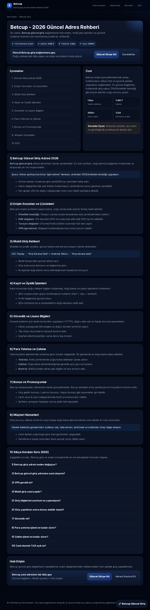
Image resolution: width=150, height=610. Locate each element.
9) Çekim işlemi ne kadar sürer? (30, 536)
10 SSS (16, 143)
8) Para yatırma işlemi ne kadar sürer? (34, 527)
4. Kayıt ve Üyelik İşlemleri (26, 102)
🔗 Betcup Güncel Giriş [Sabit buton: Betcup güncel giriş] (131, 603)
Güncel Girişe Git (100, 576)
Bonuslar (129, 5)
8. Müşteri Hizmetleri (23, 135)
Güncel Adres (99, 5)
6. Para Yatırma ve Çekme (26, 118)
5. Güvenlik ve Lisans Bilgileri (28, 110)
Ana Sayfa (12, 17)
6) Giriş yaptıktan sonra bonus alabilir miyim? (38, 509)
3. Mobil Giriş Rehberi (23, 94)
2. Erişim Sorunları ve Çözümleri (30, 86)
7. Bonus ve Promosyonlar (26, 126)
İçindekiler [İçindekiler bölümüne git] (128, 54)
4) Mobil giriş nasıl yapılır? (27, 491)
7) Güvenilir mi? (21, 518)
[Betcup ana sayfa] (27, 5)
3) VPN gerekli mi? (22, 482)
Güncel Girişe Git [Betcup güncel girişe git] (106, 54)
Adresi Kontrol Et (125, 576)
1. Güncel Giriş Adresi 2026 (27, 78)
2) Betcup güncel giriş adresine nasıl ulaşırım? (38, 473)
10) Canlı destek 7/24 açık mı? (29, 545)
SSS (139, 5)
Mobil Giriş (115, 5)
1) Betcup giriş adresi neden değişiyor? (34, 464)
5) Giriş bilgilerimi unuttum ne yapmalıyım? (36, 500)
